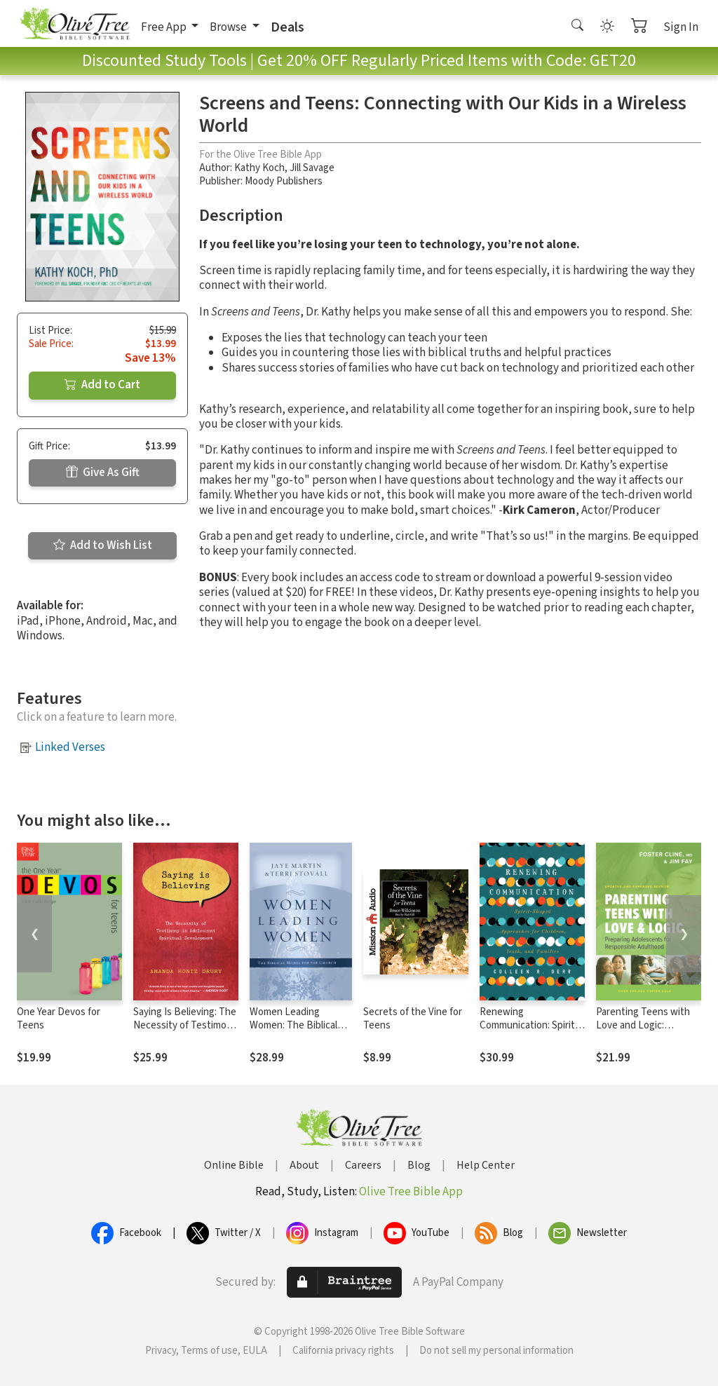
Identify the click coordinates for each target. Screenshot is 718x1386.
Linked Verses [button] (70, 747)
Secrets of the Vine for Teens (412, 1019)
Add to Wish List (102, 545)
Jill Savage (312, 168)
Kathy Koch (259, 168)
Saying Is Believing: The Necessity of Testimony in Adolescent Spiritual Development (185, 1032)
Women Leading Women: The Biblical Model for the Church (296, 1025)
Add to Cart (102, 384)
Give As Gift (103, 472)
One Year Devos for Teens (58, 1019)
